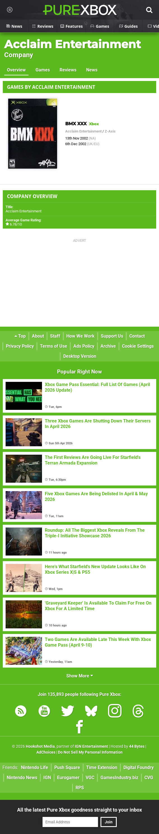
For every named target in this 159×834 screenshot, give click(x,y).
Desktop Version (79, 356)
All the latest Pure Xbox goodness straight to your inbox (79, 810)
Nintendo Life (34, 767)
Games (43, 70)
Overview (16, 70)
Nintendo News (22, 777)
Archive (108, 346)
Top (20, 336)
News (91, 70)
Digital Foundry (138, 767)
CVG (148, 777)
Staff (55, 336)
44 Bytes (136, 746)
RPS (80, 787)
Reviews (68, 70)
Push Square (67, 767)
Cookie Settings (138, 346)
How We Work (80, 336)
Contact (137, 336)
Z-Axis (110, 131)
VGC (90, 777)
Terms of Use (53, 346)
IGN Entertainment (91, 746)
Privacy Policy (20, 346)
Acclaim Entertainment (72, 44)
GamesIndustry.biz (119, 777)
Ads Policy (83, 346)
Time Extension (101, 767)
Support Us (112, 336)
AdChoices (45, 752)
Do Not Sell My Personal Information (90, 752)
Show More (79, 676)
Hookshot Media (40, 746)
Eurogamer (68, 777)
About (38, 336)
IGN (47, 777)
